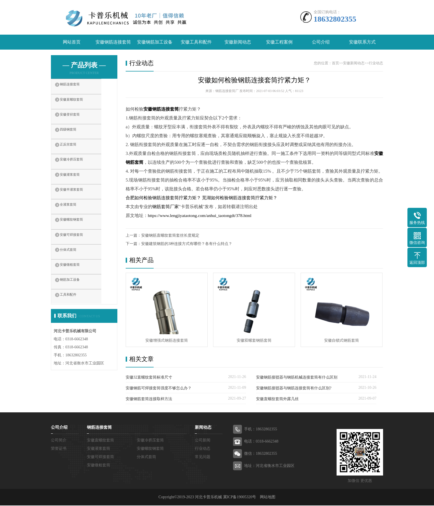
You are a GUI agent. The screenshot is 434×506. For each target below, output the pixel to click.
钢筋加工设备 (76, 300)
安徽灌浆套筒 (76, 185)
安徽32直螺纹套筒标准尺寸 (149, 378)
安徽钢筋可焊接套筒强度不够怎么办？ (159, 389)
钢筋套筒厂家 (165, 207)
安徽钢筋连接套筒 (113, 42)
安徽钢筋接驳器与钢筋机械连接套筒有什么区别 (296, 378)
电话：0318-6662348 (261, 442)
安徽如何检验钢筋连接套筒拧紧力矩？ (254, 80)
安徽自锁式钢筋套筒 (341, 341)
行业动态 (376, 63)
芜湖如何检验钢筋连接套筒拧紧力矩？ (239, 198)
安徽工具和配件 (196, 42)
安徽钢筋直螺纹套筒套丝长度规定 (170, 236)
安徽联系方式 (362, 42)
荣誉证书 (58, 449)
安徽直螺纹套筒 (78, 103)
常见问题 (202, 457)
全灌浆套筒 (74, 218)
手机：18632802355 (260, 430)
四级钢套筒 (74, 136)
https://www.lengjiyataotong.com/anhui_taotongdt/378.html (201, 215)
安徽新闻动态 (237, 42)
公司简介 (58, 441)
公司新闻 (202, 441)
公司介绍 (321, 42)
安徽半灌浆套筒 (78, 202)
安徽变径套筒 (76, 120)
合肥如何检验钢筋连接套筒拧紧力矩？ (163, 198)
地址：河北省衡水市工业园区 (269, 466)
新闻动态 (203, 428)
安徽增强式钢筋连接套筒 (166, 341)
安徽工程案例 (279, 42)
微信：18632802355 (260, 454)
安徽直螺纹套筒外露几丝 (277, 399)
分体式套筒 (74, 267)
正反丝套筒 (74, 152)
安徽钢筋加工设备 (154, 42)
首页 (335, 63)
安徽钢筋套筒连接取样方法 (149, 399)
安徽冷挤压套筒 (78, 169)
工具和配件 (74, 316)
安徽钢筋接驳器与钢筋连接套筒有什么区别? (293, 389)
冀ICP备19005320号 (239, 497)
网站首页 (72, 42)
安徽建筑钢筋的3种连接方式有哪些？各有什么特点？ (186, 244)
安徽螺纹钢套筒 (78, 234)
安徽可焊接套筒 (78, 251)
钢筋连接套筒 (76, 87)
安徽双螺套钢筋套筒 (254, 341)
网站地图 (267, 497)
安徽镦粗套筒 (76, 283)
